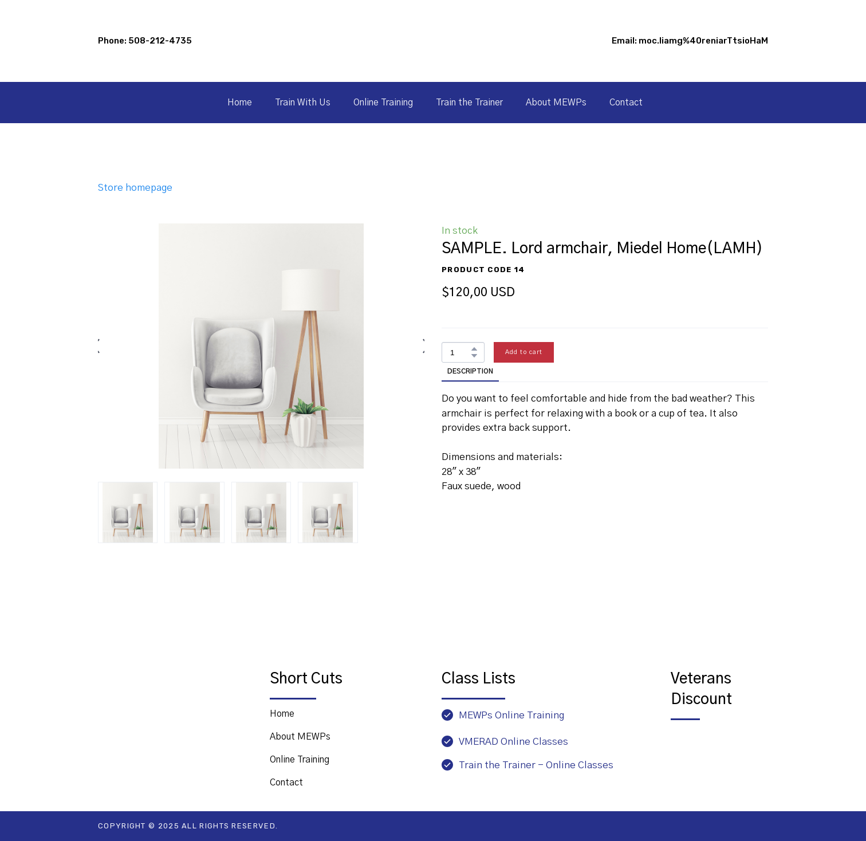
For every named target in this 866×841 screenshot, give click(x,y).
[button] (474, 349)
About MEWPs (556, 102)
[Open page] (719, 750)
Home (239, 102)
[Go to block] (432, 41)
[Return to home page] (163, 691)
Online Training (383, 102)
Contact (626, 102)
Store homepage (135, 187)
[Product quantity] (460, 352)
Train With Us (302, 102)
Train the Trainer (469, 102)
